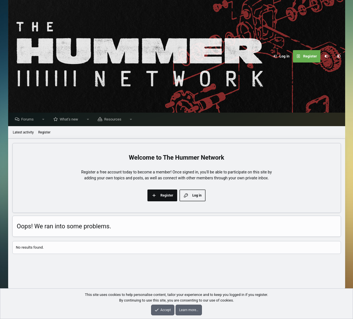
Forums (29, 119)
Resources (114, 119)
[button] (339, 56)
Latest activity (23, 133)
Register (44, 133)
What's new (70, 119)
